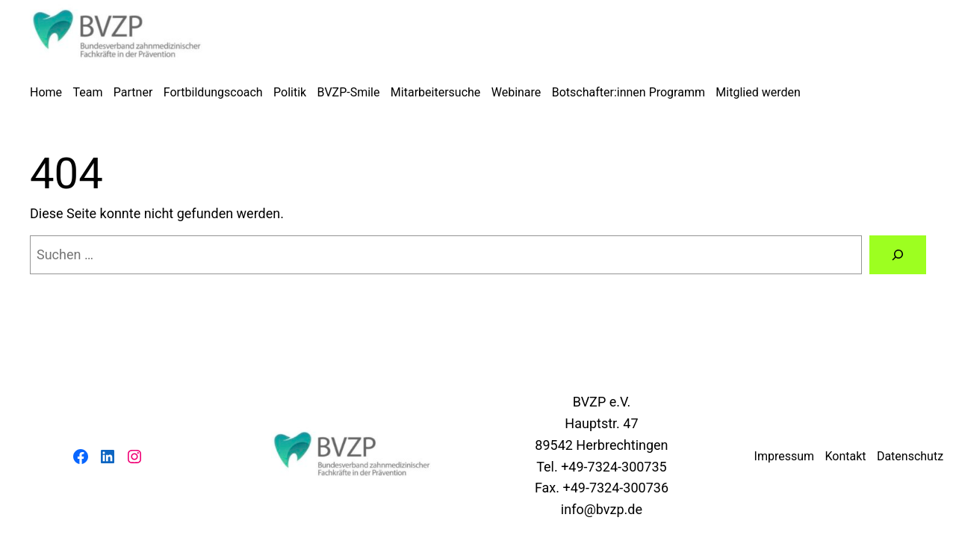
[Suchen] (897, 254)
